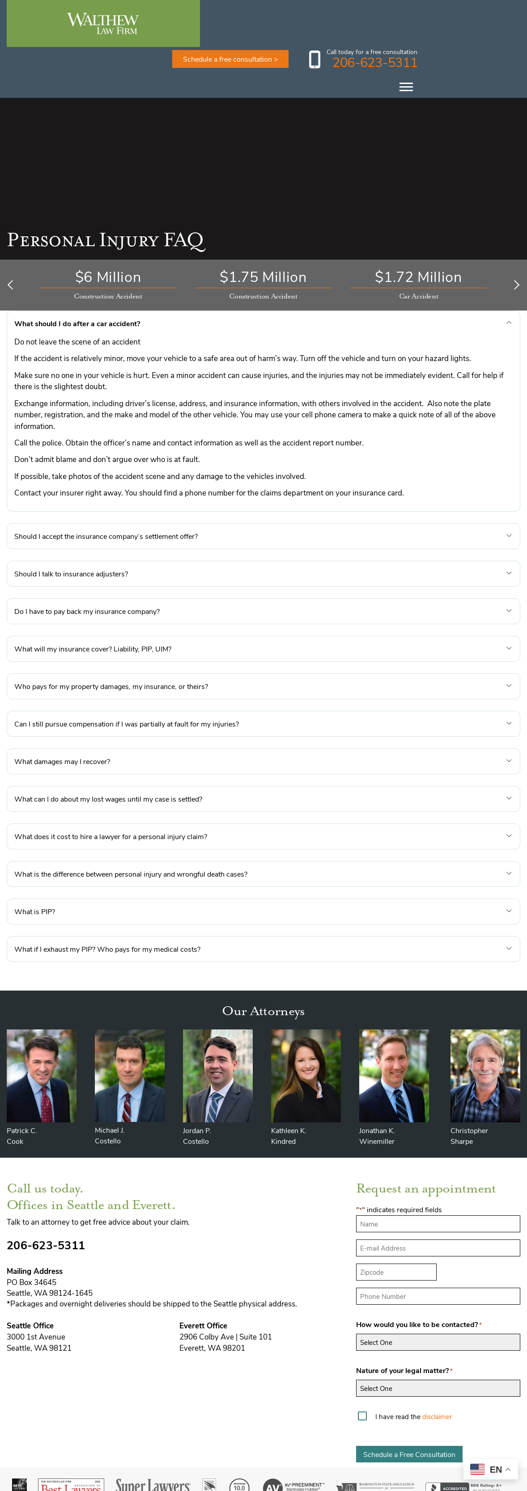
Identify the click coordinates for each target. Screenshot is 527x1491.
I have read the (413, 1369)
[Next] (515, 238)
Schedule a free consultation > (326, 12)
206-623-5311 (470, 14)
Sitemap (396, 1482)
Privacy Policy (438, 1482)
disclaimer (437, 1369)
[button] (263, 276)
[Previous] (12, 238)
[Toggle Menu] (502, 40)
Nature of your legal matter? (404, 1324)
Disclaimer (360, 1482)
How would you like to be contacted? (419, 1278)
